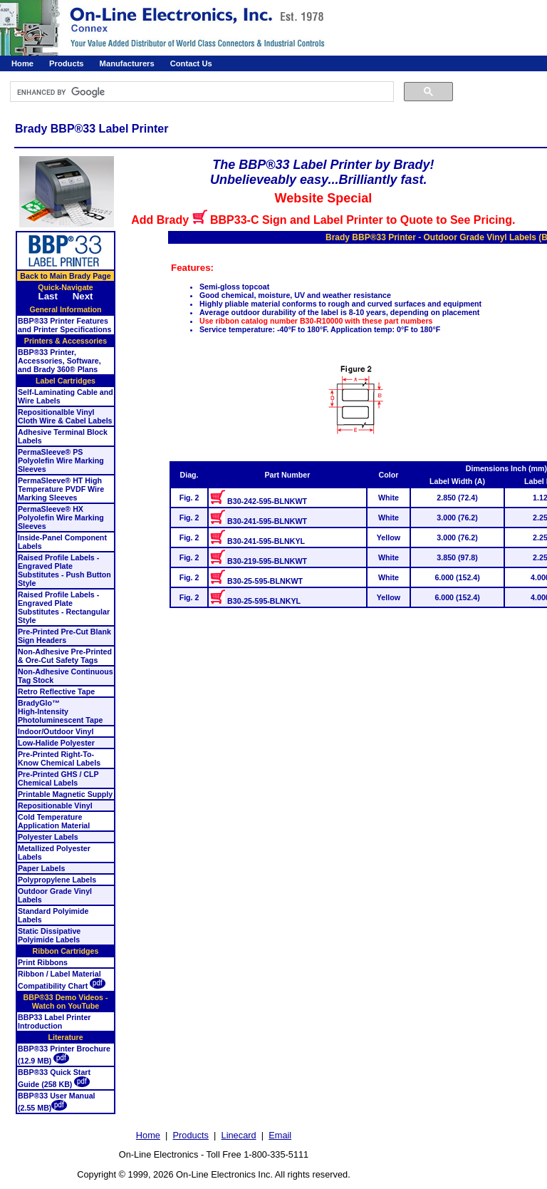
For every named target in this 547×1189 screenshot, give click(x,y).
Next (83, 296)
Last (47, 296)
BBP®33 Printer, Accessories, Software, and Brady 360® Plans (59, 361)
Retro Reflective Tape (56, 691)
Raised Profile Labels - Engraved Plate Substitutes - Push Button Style (64, 570)
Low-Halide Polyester (56, 742)
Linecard (239, 1135)
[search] (200, 92)
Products (66, 63)
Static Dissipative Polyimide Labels (49, 935)
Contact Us (191, 63)
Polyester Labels (48, 837)
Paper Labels (41, 868)
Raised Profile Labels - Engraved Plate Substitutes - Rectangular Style (64, 607)
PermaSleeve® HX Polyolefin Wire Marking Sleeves (61, 517)
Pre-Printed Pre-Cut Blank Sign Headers (64, 635)
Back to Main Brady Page (65, 276)
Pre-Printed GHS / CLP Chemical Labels (58, 778)
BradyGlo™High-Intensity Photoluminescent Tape (60, 711)
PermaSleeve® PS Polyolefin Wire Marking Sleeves (61, 460)
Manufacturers (127, 63)
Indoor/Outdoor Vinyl (55, 731)
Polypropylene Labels (57, 879)
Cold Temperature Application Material (54, 821)
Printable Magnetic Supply (65, 794)
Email (280, 1135)
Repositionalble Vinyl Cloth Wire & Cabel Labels (65, 416)
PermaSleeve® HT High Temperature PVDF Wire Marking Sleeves (61, 489)
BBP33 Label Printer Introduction (54, 1021)
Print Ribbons (43, 962)
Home (22, 63)
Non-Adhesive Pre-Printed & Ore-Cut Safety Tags (65, 655)
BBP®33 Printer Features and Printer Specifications (64, 325)
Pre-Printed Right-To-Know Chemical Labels (59, 758)
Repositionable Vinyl (55, 805)
